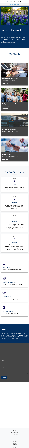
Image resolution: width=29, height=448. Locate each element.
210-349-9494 (15, 432)
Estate (14, 445)
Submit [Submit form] (4, 377)
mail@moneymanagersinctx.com (14, 438)
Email (2, 353)
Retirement (14, 443)
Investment (15, 444)
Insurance (14, 447)
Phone (2, 360)
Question (3, 367)
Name (2, 345)
